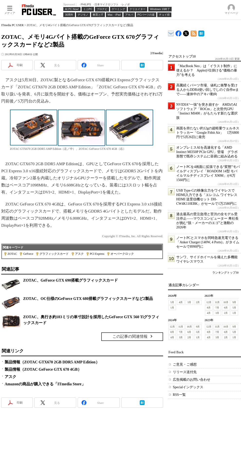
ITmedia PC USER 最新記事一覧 (194, 33)
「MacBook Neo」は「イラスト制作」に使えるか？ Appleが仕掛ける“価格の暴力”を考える (206, 70)
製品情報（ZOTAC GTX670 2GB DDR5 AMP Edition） (52, 362)
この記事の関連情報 (130, 336)
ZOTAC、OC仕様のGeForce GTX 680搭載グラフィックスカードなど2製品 (88, 298)
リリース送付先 (185, 372)
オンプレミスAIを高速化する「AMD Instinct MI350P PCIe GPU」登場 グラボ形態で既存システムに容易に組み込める (207, 152)
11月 (217, 302)
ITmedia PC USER (12, 25)
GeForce (28, 253)
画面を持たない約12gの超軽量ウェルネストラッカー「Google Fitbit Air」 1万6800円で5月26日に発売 (207, 132)
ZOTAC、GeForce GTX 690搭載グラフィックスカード (70, 280)
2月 (198, 302)
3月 (189, 302)
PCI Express (97, 253)
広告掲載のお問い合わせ (191, 379)
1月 (172, 307)
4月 (181, 302)
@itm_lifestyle (186, 32)
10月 (225, 302)
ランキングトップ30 (225, 272)
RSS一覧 (179, 395)
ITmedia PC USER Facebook (179, 32)
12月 (208, 302)
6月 (226, 307)
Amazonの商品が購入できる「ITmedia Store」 (45, 384)
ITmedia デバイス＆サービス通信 (171, 33)
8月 (209, 307)
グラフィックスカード (54, 253)
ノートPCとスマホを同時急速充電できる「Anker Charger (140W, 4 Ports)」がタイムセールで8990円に (207, 242)
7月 (217, 307)
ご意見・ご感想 (185, 364)
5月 (172, 302)
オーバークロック (122, 253)
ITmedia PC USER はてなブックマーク (201, 33)
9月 (234, 302)
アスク (79, 253)
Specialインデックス (188, 387)
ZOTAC (12, 253)
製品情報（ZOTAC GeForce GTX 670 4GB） (43, 369)
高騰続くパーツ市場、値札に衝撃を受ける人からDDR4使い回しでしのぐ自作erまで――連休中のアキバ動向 (207, 89)
